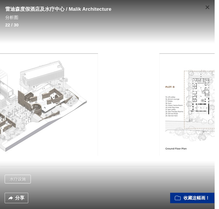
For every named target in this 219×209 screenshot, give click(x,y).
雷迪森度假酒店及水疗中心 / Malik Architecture (58, 9)
